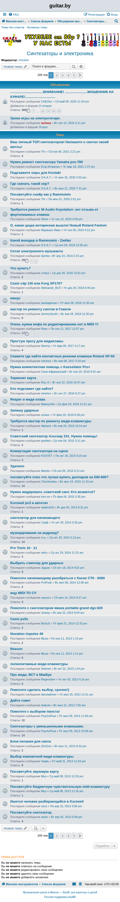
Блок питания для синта (30, 741)
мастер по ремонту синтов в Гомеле (40, 309)
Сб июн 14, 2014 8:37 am (70, 597)
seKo (44, 552)
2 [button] (57, 75)
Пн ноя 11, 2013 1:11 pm (67, 653)
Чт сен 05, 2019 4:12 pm (79, 230)
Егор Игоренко (50, 166)
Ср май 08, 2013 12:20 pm (66, 776)
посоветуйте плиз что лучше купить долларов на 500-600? (59, 477)
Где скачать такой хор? (29, 184)
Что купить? (20, 268)
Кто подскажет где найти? (31, 389)
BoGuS (45, 623)
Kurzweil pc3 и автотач (29, 503)
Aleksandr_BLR (51, 287)
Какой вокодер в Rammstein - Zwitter (40, 240)
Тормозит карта (23, 378)
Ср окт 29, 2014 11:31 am (67, 552)
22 (43, 111)
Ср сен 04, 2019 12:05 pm (71, 245)
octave (45, 414)
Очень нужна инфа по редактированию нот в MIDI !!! (54, 324)
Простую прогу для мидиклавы (36, 341)
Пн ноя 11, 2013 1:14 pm (67, 638)
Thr (43, 151)
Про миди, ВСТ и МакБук (31, 675)
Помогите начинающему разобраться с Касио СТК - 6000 (57, 578)
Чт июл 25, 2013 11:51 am (76, 694)
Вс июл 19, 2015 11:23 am (76, 481)
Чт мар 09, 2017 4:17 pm (69, 345)
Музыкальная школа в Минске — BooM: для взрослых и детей (60, 892)
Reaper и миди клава (27, 399)
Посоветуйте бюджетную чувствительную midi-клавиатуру (60, 787)
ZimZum (46, 746)
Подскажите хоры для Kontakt (35, 173)
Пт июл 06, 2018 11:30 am (77, 302)
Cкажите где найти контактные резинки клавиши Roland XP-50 (62, 356)
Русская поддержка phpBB (60, 897)
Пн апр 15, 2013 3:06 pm (66, 806)
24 (54, 111)
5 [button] (74, 75)
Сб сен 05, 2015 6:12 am (68, 470)
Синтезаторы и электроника (60, 53)
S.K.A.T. (46, 177)
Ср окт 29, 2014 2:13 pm (65, 537)
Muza (44, 638)
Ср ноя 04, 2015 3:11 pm (69, 440)
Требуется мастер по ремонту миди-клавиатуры (50, 421)
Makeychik (47, 404)
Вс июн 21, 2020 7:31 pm (70, 188)
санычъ (46, 597)
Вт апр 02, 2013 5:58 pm (66, 816)
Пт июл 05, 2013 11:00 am (76, 715)
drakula (45, 705)
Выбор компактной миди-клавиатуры (42, 756)
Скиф (44, 522)
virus (44, 806)
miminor (46, 360)
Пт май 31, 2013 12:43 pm (69, 761)
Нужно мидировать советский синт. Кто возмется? (52, 492)
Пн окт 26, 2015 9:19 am (71, 455)
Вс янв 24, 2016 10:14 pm (70, 425)
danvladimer (48, 694)
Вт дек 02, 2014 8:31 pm (72, 507)
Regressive (48, 679)
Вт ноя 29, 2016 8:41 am (85, 371)
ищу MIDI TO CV (23, 593)
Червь (45, 761)
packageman (49, 302)
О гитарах (45, 105)
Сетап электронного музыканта (36, 251)
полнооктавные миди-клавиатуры (39, 664)
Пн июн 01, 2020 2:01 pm (64, 199)
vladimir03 (47, 507)
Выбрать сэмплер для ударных (36, 563)
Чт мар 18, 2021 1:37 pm (79, 166)
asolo (44, 816)
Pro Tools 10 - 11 (23, 548)
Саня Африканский (53, 371)
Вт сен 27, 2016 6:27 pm (69, 393)
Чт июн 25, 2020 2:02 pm (70, 177)
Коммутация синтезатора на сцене (39, 451)
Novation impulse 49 (26, 634)
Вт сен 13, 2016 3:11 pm (69, 122)
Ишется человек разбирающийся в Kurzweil (47, 801)
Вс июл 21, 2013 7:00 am (70, 705)
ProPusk (46, 582)
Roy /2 (45, 382)
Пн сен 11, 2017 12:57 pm (67, 328)
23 (48, 111)
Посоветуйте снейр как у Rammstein (40, 194)
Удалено (17, 466)
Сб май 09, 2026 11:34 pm (72, 101)
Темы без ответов (12, 27)
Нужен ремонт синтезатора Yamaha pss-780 (46, 162)
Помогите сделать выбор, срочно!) (39, 690)
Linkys (45, 273)
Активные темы (37, 27)
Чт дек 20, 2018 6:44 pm (79, 287)
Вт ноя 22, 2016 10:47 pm (68, 382)
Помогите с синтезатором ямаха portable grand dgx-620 (56, 608)
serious (46, 122)
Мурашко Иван (51, 230)
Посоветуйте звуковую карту (34, 771)
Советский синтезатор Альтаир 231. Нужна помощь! (53, 436)
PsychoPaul (48, 715)
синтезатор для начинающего (35, 518)
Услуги (43, 127)
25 (59, 111)
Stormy (45, 345)
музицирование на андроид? (34, 533)
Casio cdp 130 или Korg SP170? (36, 283)
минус (15, 298)
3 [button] (62, 75)
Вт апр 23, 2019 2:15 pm (68, 255)
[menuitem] (13, 15)
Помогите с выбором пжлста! (35, 711)
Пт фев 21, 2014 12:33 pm (70, 623)
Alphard (46, 425)
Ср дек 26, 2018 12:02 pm (68, 273)
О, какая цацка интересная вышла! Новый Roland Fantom (58, 225)
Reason (16, 649)
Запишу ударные (24, 410)
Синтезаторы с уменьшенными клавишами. (47, 726)
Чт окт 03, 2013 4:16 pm (73, 679)
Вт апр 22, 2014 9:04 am (68, 612)
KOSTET (46, 455)
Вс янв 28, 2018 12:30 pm (77, 313)
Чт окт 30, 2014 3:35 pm (66, 522)
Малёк (45, 470)
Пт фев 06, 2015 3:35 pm (69, 496)
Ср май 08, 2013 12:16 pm (66, 791)
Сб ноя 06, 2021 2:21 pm (64, 151)
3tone (44, 219)
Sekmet (46, 668)
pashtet (45, 440)
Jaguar (45, 567)
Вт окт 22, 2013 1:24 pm (69, 668)
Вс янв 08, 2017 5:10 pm (70, 360)
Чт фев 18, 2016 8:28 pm (69, 414)
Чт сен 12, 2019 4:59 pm (67, 219)
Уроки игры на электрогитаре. (35, 118)
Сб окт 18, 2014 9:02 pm (68, 567)
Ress (44, 328)
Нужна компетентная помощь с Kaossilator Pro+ (50, 367)
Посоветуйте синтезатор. (31, 812)
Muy (43, 776)
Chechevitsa (49, 481)
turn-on (45, 496)
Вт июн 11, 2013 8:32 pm (70, 746)
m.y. (43, 537)
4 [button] (68, 75)
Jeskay (45, 612)
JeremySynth (49, 313)
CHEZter (46, 101)
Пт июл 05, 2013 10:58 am (76, 731)
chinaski (23, 60)
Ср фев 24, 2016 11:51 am (74, 404)
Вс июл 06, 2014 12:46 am (71, 582)
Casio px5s (19, 619)
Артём (45, 255)
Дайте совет (20, 700)
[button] (80, 75)
